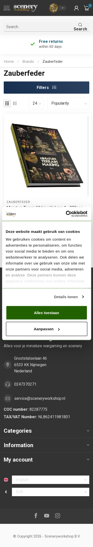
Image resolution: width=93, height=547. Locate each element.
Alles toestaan (46, 312)
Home (9, 61)
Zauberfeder (52, 61)
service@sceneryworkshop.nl (39, 398)
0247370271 (25, 384)
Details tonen (66, 297)
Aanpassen (47, 329)
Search (80, 27)
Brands (28, 61)
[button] (76, 8)
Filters (46, 87)
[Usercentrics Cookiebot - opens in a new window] (66, 214)
